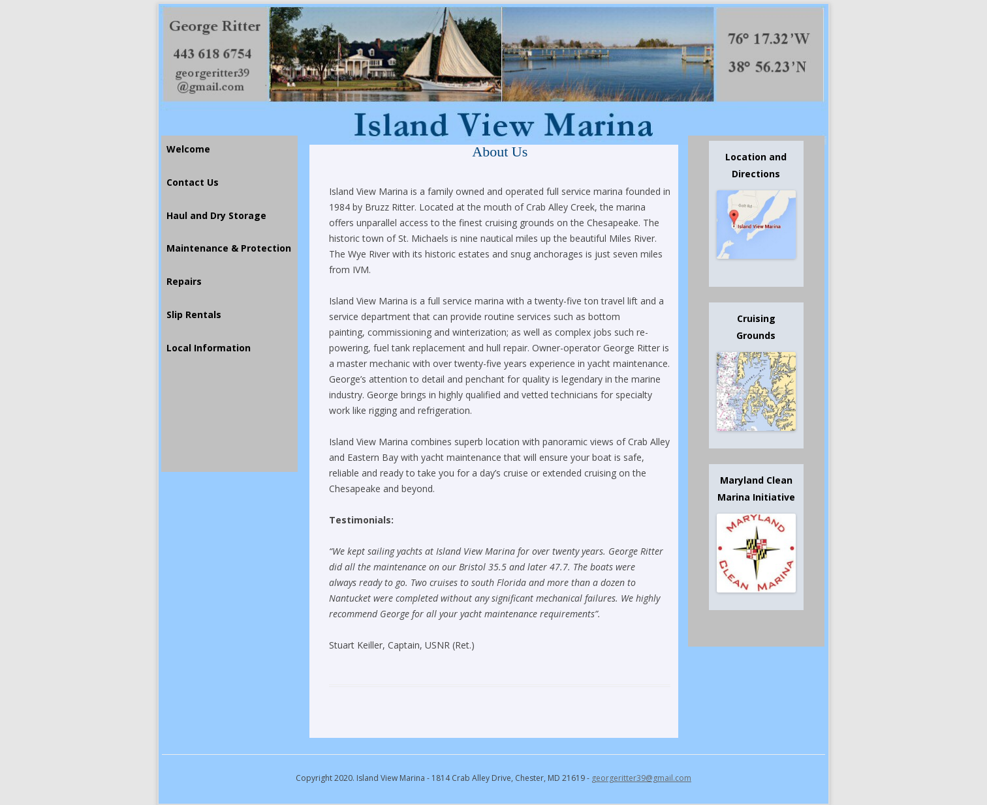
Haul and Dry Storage (216, 215)
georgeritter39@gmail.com (641, 777)
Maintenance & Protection (228, 248)
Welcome (188, 149)
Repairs (184, 281)
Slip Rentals (193, 314)
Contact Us (192, 182)
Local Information (208, 348)
